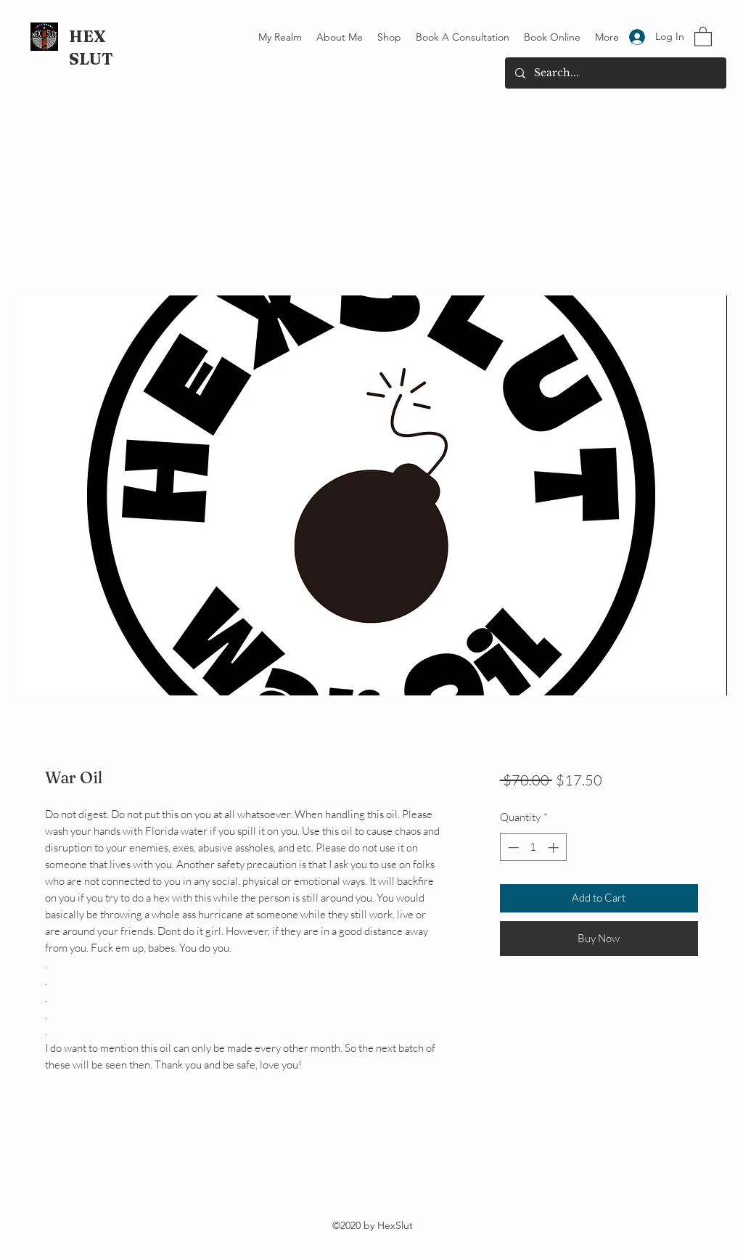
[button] (703, 35)
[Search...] (615, 73)
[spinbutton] (533, 847)
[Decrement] (512, 847)
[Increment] (555, 847)
